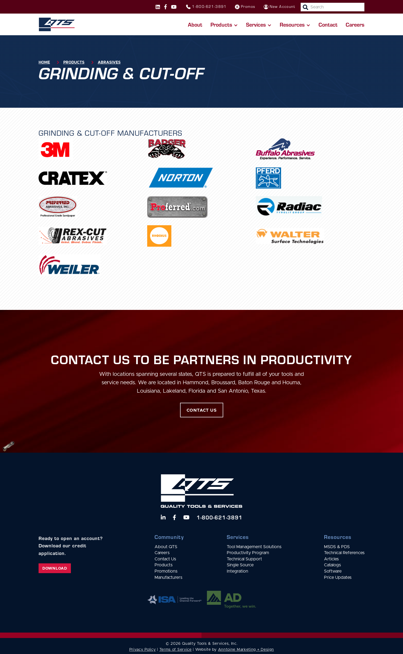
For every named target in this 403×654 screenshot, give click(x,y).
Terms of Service (175, 650)
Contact (328, 24)
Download (54, 568)
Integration (237, 571)
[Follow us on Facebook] (165, 7)
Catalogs (332, 565)
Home (44, 62)
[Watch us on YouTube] (186, 517)
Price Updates (337, 577)
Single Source (240, 565)
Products (73, 62)
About (195, 24)
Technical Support (244, 559)
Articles (331, 559)
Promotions (166, 571)
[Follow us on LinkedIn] (163, 517)
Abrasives (109, 62)
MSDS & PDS (337, 547)
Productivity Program (248, 553)
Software (333, 571)
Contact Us (165, 559)
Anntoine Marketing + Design (246, 650)
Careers (355, 24)
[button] (224, 24)
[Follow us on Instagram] (157, 7)
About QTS (166, 547)
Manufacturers (168, 577)
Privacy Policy (142, 650)
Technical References (344, 553)
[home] (57, 24)
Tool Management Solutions (254, 547)
